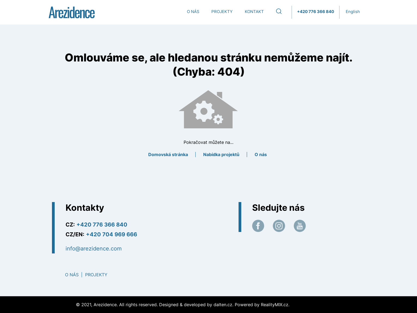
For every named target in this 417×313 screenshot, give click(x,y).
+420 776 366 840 (315, 11)
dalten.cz (223, 304)
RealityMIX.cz (274, 304)
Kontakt (254, 11)
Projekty (222, 11)
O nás (193, 11)
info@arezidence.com (94, 248)
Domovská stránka (168, 154)
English (353, 11)
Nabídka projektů (221, 154)
